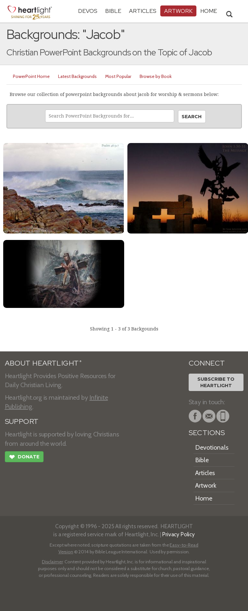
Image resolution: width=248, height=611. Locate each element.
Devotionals (211, 447)
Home (203, 498)
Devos (87, 10)
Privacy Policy (178, 534)
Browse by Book (156, 76)
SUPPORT (22, 421)
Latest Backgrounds (77, 76)
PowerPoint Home (31, 76)
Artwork (178, 10)
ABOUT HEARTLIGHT (43, 363)
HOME (208, 10)
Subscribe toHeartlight (215, 382)
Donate (24, 457)
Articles (142, 10)
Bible (113, 10)
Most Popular (118, 76)
